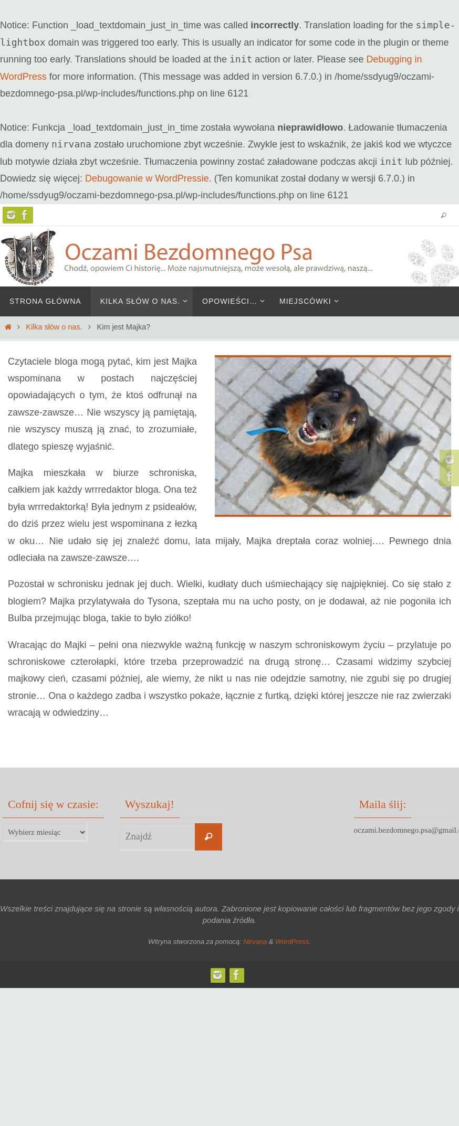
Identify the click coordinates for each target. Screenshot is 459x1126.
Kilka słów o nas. (54, 327)
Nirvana (255, 942)
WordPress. (293, 942)
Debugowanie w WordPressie (147, 178)
